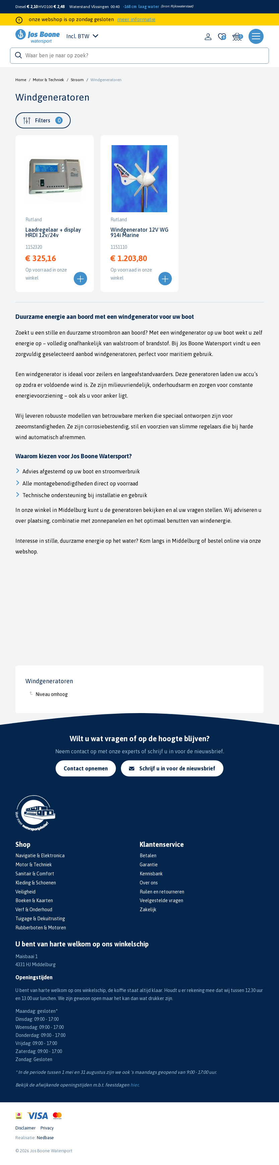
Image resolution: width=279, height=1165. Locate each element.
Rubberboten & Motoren (40, 927)
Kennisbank (151, 873)
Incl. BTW (82, 36)
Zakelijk (148, 909)
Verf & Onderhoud (33, 909)
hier (134, 1085)
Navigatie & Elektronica (40, 855)
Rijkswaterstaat (181, 6)
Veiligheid (25, 891)
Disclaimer (25, 1127)
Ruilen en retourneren (162, 891)
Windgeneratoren (106, 80)
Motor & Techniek (48, 80)
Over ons (149, 882)
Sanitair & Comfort (34, 873)
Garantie (149, 864)
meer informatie (136, 19)
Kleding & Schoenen (35, 882)
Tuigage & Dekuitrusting (40, 918)
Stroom (77, 80)
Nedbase (45, 1137)
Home (20, 80)
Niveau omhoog (52, 694)
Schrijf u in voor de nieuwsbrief (172, 768)
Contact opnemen (86, 768)
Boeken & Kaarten (34, 900)
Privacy (47, 1127)
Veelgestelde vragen (161, 900)
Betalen (148, 855)
